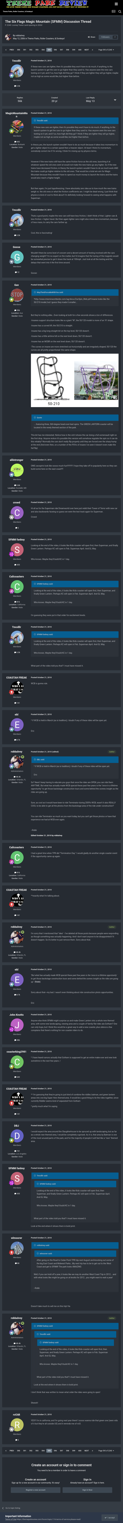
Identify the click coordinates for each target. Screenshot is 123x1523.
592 (30, 50)
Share (91, 37)
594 (43, 50)
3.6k (17, 485)
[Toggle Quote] (35, 120)
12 (17, 272)
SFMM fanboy (16, 539)
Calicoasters (16, 576)
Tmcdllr (16, 60)
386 (17, 1040)
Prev (12, 50)
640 (17, 1077)
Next (86, 50)
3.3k (17, 86)
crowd (16, 502)
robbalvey (20, 35)
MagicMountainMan (16, 115)
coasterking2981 (16, 1051)
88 (17, 1263)
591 (24, 50)
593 (37, 50)
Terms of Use (10, 1519)
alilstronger (16, 459)
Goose (16, 247)
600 (79, 50)
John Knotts (16, 1014)
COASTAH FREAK (16, 677)
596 (55, 50)
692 (17, 142)
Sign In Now (87, 1490)
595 (49, 50)
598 (67, 50)
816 (17, 602)
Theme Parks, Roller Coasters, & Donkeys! (46, 38)
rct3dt (16, 1414)
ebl (16, 714)
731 (17, 1151)
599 (73, 50)
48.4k (17, 777)
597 (61, 50)
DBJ (16, 1125)
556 (17, 310)
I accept (110, 1517)
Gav (16, 284)
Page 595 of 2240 (106, 50)
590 (18, 50)
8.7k (17, 740)
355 (17, 565)
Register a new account (35, 1490)
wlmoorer (16, 1237)
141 (17, 703)
